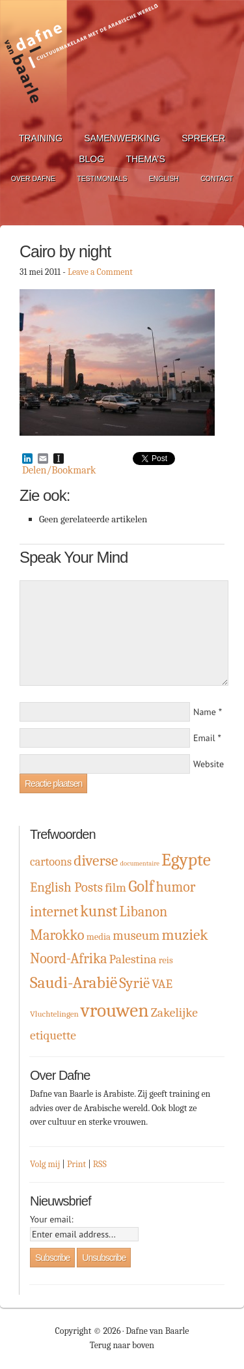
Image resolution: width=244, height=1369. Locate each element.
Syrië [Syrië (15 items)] (134, 983)
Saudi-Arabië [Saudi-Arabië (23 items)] (73, 982)
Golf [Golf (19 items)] (141, 886)
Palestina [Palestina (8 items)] (133, 959)
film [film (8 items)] (115, 887)
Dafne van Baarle (81, 60)
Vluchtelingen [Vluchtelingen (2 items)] (54, 1014)
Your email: (52, 1219)
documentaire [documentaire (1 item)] (139, 863)
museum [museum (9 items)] (136, 935)
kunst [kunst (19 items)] (98, 911)
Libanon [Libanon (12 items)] (144, 911)
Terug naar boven (122, 1345)
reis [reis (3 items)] (166, 960)
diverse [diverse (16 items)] (96, 860)
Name (204, 712)
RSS (100, 1164)
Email (204, 738)
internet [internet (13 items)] (54, 911)
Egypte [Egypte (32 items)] (186, 859)
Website (208, 764)
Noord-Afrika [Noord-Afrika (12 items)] (68, 958)
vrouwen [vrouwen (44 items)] (115, 1010)
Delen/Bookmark (59, 470)
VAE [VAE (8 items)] (162, 983)
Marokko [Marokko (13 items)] (57, 935)
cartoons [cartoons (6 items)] (51, 862)
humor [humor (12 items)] (175, 887)
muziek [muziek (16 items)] (184, 935)
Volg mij (45, 1164)
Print (76, 1164)
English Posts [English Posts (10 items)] (66, 887)
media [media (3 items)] (99, 936)
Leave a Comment (100, 271)
